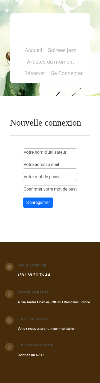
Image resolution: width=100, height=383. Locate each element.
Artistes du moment (50, 62)
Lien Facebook (33, 319)
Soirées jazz (62, 50)
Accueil (33, 50)
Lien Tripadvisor (35, 345)
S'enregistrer (38, 202)
